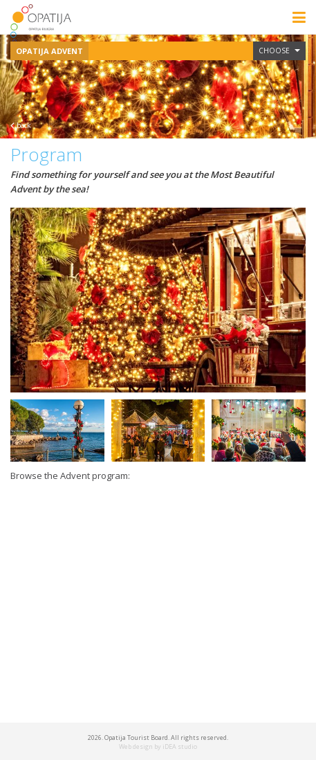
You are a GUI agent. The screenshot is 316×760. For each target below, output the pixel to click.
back (20, 125)
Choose (279, 50)
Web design (136, 746)
